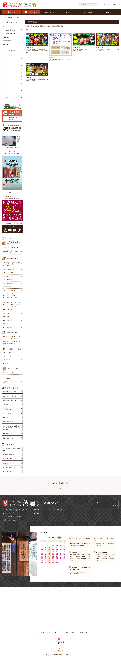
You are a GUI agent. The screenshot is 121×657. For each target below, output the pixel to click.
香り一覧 (11, 12)
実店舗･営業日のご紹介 (51, 12)
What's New (70, 12)
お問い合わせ (109, 12)
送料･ (90, 12)
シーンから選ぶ (31, 12)
